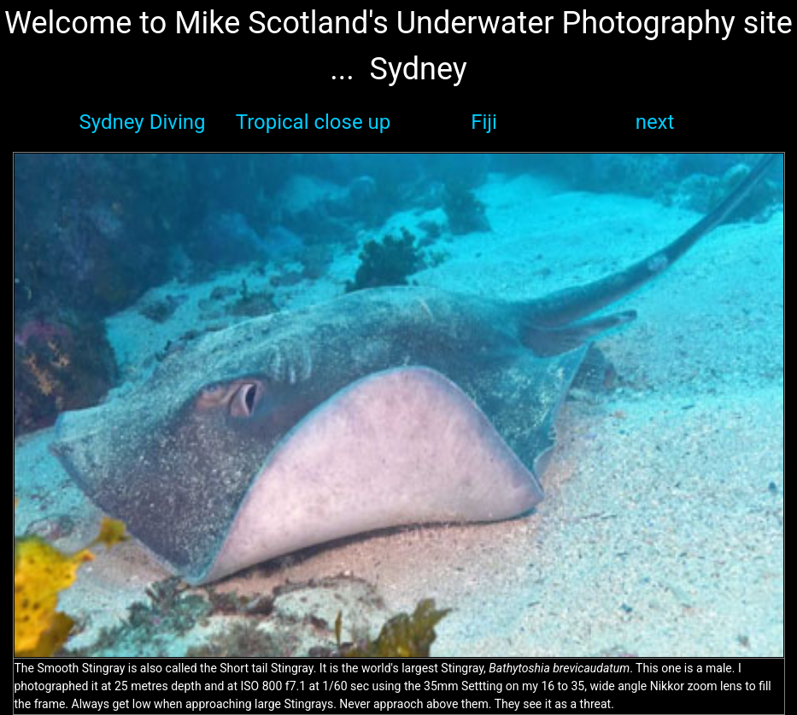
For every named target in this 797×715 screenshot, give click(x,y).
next (655, 122)
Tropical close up (313, 122)
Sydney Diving (142, 122)
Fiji (484, 122)
